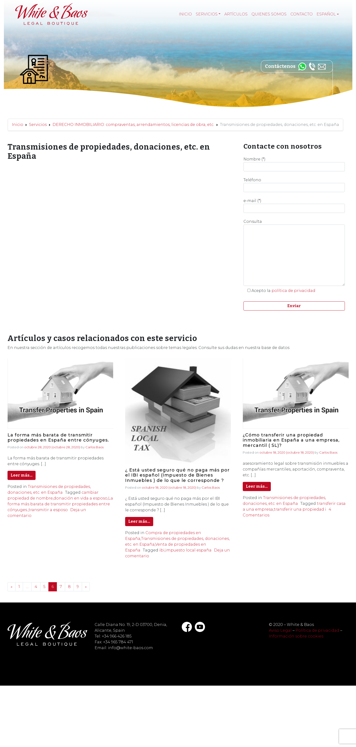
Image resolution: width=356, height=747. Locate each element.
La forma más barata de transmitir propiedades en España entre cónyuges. (58, 438)
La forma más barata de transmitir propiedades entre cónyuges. (60, 504)
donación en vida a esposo (80, 498)
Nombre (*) (294, 164)
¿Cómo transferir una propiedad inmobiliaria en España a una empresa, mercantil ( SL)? (291, 440)
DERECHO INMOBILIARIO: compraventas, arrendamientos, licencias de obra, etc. (133, 124)
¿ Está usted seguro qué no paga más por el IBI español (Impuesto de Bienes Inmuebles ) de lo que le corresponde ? (177, 475)
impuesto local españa (188, 550)
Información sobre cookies (296, 636)
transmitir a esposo (48, 510)
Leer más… (21, 475)
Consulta (294, 252)
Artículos (236, 14)
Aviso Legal (280, 630)
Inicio (185, 14)
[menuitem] (328, 14)
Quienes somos (269, 14)
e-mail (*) (294, 205)
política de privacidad (293, 290)
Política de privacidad (317, 630)
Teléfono (294, 185)
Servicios (207, 14)
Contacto (301, 14)
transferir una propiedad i (300, 509)
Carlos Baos (94, 447)
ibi (162, 550)
